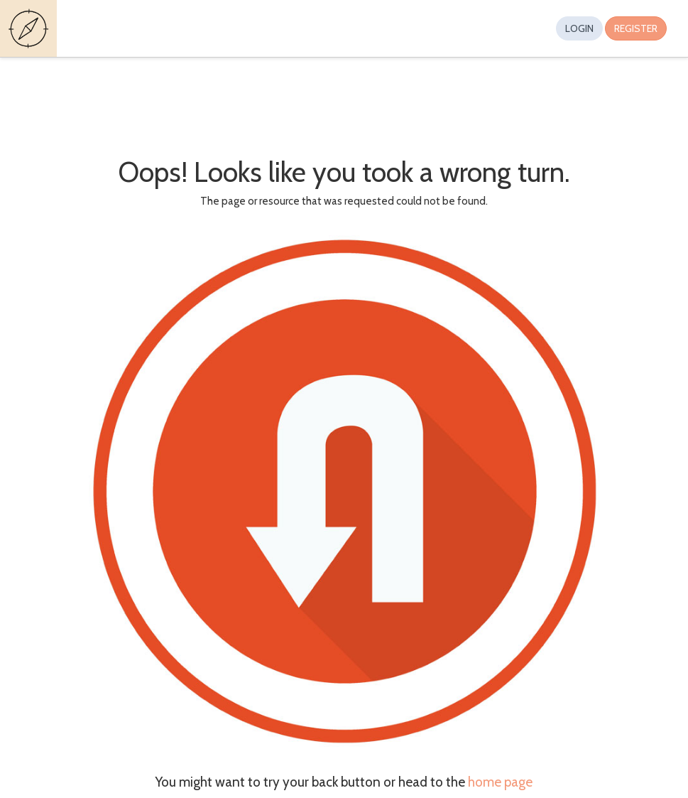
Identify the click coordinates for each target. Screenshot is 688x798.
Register (635, 28)
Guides (30, 29)
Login (579, 28)
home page (500, 782)
